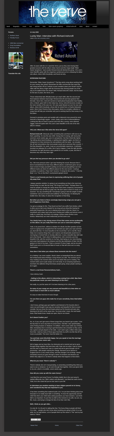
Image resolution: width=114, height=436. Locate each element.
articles (37, 26)
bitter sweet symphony (56, 26)
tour (30, 26)
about (87, 26)
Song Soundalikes (15, 45)
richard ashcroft (71, 26)
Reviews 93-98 (14, 47)
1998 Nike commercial (16, 43)
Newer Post (34, 425)
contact (94, 26)
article (47, 38)
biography (16, 26)
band (8, 26)
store (81, 26)
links (44, 26)
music (24, 26)
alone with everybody (40, 38)
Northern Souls (14, 35)
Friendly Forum (14, 38)
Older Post (79, 425)
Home (57, 425)
